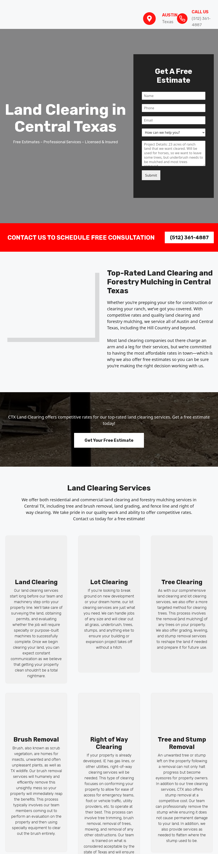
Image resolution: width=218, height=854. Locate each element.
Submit (151, 175)
